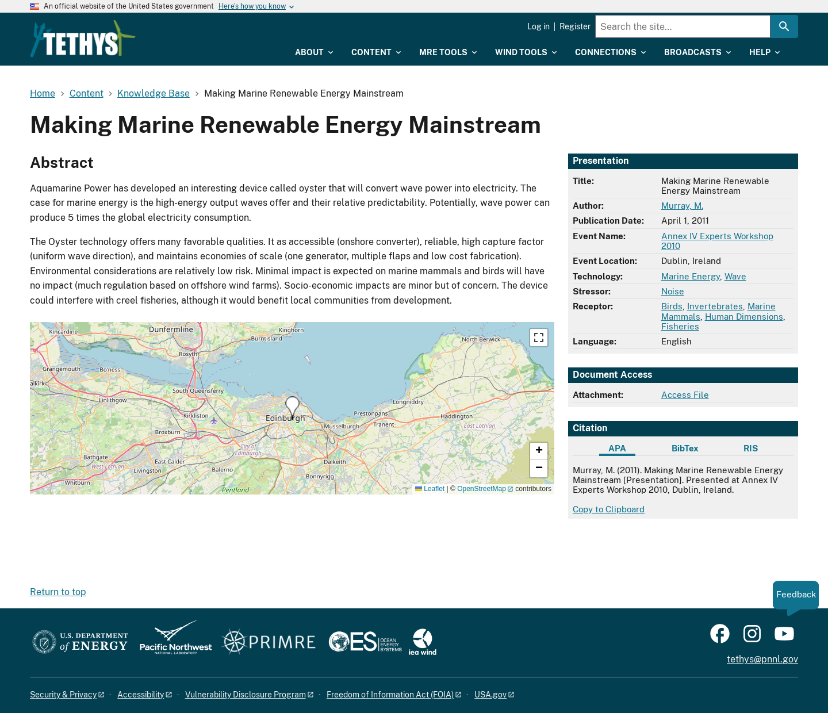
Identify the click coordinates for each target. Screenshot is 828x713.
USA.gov (490, 694)
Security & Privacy (63, 694)
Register (575, 26)
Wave (735, 276)
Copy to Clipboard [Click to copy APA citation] (609, 509)
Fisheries (680, 326)
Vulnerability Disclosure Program (245, 694)
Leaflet (429, 489)
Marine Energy (690, 276)
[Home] (156, 30)
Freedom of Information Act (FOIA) (390, 694)
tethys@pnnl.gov (762, 659)
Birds (672, 306)
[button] (292, 408)
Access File (685, 395)
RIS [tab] (750, 448)
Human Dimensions (744, 316)
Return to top (58, 591)
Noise (672, 291)
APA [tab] (617, 448)
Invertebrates (715, 306)
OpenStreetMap (481, 489)
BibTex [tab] (685, 448)
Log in (538, 26)
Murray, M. (682, 205)
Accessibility (140, 694)
